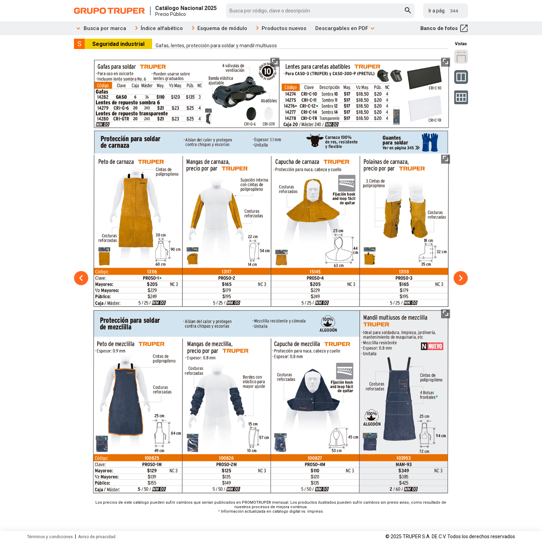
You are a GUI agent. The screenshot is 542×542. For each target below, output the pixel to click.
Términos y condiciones (50, 536)
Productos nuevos (284, 28)
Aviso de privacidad (96, 536)
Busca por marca (100, 28)
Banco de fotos (444, 28)
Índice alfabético (162, 28)
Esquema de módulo (222, 28)
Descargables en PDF (345, 28)
